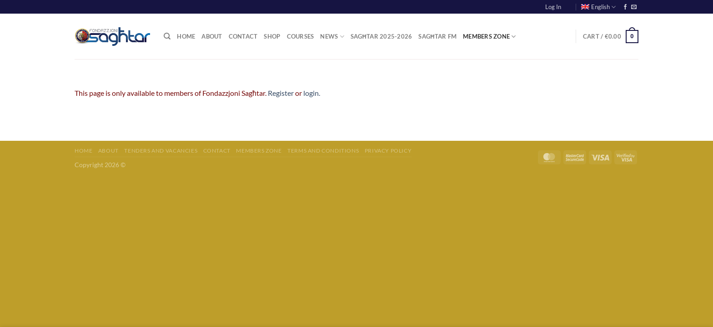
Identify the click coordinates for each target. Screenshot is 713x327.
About (211, 36)
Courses (300, 36)
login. (311, 93)
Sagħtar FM (437, 36)
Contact (243, 36)
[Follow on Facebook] (625, 7)
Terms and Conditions (323, 150)
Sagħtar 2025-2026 (381, 36)
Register (281, 93)
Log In (553, 6)
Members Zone (489, 36)
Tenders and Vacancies (160, 150)
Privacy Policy (388, 150)
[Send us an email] (634, 7)
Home (186, 36)
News (332, 36)
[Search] (167, 36)
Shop (272, 36)
